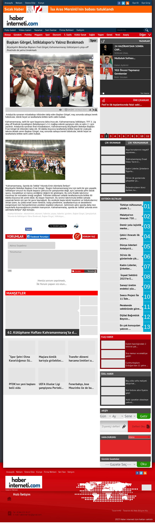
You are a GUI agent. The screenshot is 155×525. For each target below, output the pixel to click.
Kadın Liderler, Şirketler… (128, 266)
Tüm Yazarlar (145, 93)
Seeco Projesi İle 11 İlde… (129, 296)
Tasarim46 (116, 510)
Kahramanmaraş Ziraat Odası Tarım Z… (136, 160)
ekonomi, (39, 213)
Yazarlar (38, 29)
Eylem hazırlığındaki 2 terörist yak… (136, 345)
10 (141, 136)
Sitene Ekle (30, 2)
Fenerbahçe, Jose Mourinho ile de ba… (81, 386)
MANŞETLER (16, 293)
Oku (144, 464)
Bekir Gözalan (120, 77)
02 (147, 216)
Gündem (18, 34)
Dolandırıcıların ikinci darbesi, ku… (135, 188)
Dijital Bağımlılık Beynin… (129, 317)
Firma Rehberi (66, 29)
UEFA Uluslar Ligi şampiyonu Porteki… (51, 386)
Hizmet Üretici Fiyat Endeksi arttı (121, 104)
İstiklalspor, (59, 216)
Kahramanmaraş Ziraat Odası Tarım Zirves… (40, 332)
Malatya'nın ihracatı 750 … (128, 216)
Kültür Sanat (80, 34)
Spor (47, 34)
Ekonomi (57, 34)
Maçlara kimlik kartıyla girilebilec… (51, 358)
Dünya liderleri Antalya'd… (128, 246)
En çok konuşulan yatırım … (130, 327)
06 (147, 256)
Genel (109, 34)
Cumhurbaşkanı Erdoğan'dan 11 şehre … (137, 364)
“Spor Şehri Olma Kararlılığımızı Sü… (20, 358)
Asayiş (126, 34)
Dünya (8, 34)
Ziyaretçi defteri (111, 426)
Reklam (19, 2)
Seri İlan (62, 472)
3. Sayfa (67, 34)
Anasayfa (9, 2)
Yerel (117, 34)
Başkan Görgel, (79, 213)
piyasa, (53, 213)
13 (147, 327)
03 (147, 226)
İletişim (80, 29)
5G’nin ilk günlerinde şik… (129, 256)
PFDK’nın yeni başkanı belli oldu (22, 386)
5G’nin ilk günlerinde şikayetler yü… (135, 179)
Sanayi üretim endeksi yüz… (128, 286)
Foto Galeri (10, 29)
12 (147, 317)
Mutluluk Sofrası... (124, 58)
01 (147, 206)
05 (147, 246)
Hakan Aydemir (121, 65)
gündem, (68, 213)
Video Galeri (25, 29)
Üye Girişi (146, 2)
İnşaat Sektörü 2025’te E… (128, 276)
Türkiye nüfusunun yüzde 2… (131, 206)
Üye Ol (135, 2)
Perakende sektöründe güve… (131, 307)
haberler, (47, 213)
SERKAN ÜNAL (121, 53)
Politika (28, 34)
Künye (41, 2)
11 (147, 136)
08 (147, 277)
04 (147, 236)
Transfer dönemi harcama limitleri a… (81, 358)
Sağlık (92, 34)
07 (147, 266)
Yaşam (101, 34)
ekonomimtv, (29, 213)
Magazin (38, 34)
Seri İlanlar (50, 29)
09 (147, 287)
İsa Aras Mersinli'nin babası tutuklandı (82, 9)
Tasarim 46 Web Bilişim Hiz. (135, 510)
